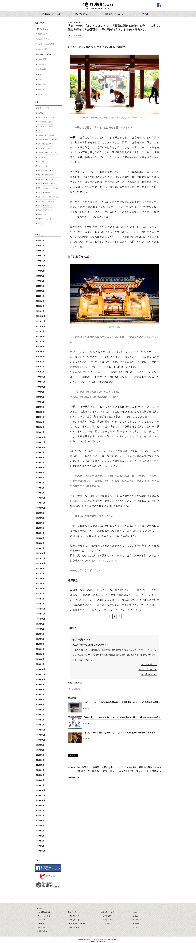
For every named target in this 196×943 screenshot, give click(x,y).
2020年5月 (40, 412)
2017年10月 (40, 563)
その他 (39, 95)
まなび (51, 148)
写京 (39, 183)
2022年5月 (40, 291)
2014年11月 (40, 735)
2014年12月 (40, 730)
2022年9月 (40, 271)
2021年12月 (40, 316)
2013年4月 (40, 831)
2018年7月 (40, 523)
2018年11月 (40, 503)
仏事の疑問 (41, 59)
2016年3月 (40, 654)
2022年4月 (40, 296)
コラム (39, 79)
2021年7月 (40, 341)
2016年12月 (40, 609)
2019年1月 (40, 493)
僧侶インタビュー (53, 179)
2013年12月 (40, 790)
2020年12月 (40, 377)
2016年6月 (40, 639)
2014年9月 (40, 745)
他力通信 (40, 179)
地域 (53, 183)
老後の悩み (48, 205)
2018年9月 (40, 513)
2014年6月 (40, 760)
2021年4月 (40, 357)
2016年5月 (40, 644)
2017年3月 (40, 594)
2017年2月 (40, 599)
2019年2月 (40, 488)
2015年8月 (40, 689)
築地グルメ (41, 201)
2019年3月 (40, 483)
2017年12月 (40, 553)
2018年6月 (40, 528)
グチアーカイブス (43, 161)
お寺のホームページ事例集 (46, 135)
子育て (40, 188)
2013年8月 (40, 811)
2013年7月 (40, 815)
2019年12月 (40, 437)
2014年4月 (40, 770)
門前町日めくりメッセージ (46, 219)
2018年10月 (40, 508)
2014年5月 (40, 765)
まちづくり (41, 148)
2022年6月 (40, 286)
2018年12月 (40, 498)
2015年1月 (40, 725)
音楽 (39, 223)
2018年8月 (40, 518)
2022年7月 (40, 281)
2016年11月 (40, 614)
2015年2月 (40, 720)
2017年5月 (40, 584)
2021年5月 (40, 352)
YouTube (40, 113)
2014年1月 (40, 785)
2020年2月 (40, 427)
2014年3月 (40, 775)
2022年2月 (40, 306)
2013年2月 (40, 841)
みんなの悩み (42, 49)
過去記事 (40, 90)
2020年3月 (40, 422)
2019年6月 (40, 467)
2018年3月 (40, 538)
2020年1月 (40, 432)
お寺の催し (78, 22)
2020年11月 (40, 382)
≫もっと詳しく (149, 664)
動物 (46, 183)
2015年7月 (40, 694)
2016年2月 (40, 659)
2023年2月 (40, 246)
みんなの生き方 (43, 39)
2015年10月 (40, 679)
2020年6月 (40, 407)
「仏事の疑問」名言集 (44, 122)
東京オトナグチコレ (52, 188)
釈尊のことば (42, 214)
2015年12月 (40, 669)
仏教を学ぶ (41, 64)
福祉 (57, 197)
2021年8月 (40, 336)
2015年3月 (40, 715)
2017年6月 (40, 578)
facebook (159, 5)
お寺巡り (56, 139)
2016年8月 (40, 629)
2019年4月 (40, 478)
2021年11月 (40, 321)
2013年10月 (40, 800)
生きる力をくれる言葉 (45, 44)
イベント (56, 153)
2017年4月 (40, 588)
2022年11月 (40, 261)
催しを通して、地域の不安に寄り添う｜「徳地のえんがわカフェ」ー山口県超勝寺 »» (119, 771)
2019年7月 (40, 463)
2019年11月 (40, 442)
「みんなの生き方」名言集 (46, 117)
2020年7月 (40, 402)
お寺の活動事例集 (76, 36)
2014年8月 (40, 750)
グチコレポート (42, 170)
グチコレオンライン (44, 166)
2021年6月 (40, 346)
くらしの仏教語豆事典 (44, 144)
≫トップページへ (148, 669)
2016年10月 (40, 619)
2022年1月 (40, 311)
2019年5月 (40, 473)
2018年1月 (40, 548)
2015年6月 (40, 700)
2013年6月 (40, 821)
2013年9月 (40, 805)
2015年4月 (40, 710)
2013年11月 (40, 795)
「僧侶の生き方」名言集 (45, 126)
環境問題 (47, 192)
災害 (39, 192)
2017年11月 (40, 558)
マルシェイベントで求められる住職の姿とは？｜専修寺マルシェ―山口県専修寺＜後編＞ (121, 702)
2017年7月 (40, 573)
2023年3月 (40, 240)
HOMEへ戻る (74, 778)
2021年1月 (40, 372)
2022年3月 (40, 301)
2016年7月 (40, 634)
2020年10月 (40, 387)
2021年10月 (40, 326)
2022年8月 (40, 276)
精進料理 (52, 201)
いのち (40, 130)
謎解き (48, 210)
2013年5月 (40, 826)
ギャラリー (41, 84)
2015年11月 (40, 674)
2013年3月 (40, 836)
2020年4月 (40, 417)
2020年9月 (40, 392)
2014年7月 (40, 755)
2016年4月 (40, 649)
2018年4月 (40, 533)
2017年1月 (40, 604)
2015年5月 (40, 705)
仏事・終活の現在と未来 (45, 175)
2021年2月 (40, 367)
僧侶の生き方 (42, 34)
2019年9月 (40, 452)
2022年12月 (40, 256)
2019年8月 (40, 457)
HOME (70, 22)
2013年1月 (40, 846)
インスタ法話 (42, 157)
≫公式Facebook (149, 674)
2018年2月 (40, 543)
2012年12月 (40, 851)
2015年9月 (40, 684)
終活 (39, 205)
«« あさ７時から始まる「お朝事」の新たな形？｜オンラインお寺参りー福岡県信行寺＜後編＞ (114, 767)
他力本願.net (98, 5)
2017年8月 (40, 568)
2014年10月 (40, 740)
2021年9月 (40, 331)
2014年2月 (40, 780)
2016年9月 (40, 624)
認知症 (40, 210)
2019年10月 (40, 447)
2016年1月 (40, 664)
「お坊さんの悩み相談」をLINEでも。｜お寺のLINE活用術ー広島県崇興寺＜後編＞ (119, 732)
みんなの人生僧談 (43, 153)
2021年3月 (40, 362)
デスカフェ (55, 170)
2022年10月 (40, 266)
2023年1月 (40, 251)
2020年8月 (40, 397)
